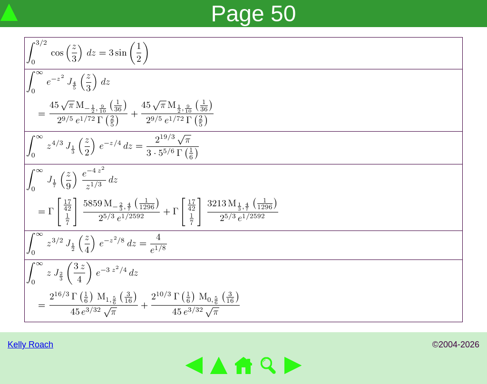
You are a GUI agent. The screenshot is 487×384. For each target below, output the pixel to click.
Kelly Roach (30, 344)
